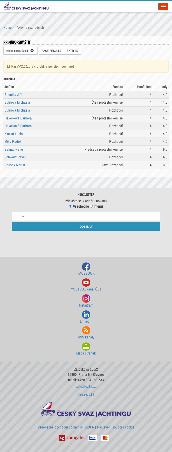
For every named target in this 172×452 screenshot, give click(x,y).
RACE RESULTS (51, 51)
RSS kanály (86, 333)
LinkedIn (86, 317)
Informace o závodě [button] (20, 51)
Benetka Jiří (13, 94)
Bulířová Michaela (17, 102)
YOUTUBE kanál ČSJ (86, 285)
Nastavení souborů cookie (116, 427)
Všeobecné (79, 206)
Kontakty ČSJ (86, 395)
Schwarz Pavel (15, 157)
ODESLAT (86, 226)
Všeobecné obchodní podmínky (60, 427)
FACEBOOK (86, 269)
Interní (96, 206)
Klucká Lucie (14, 133)
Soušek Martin (15, 164)
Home (7, 27)
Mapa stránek (86, 349)
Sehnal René (14, 149)
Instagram (86, 301)
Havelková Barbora (18, 118)
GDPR (89, 427)
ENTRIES (72, 51)
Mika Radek (13, 141)
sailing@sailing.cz (86, 386)
